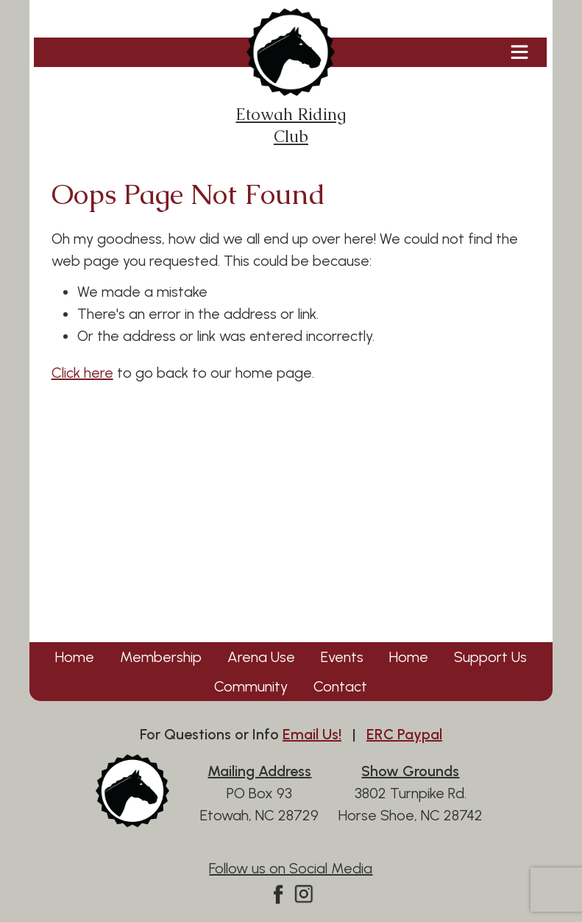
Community (251, 686)
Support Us (490, 657)
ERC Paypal (404, 734)
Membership (161, 657)
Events (342, 657)
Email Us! (312, 734)
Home (74, 657)
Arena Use (261, 657)
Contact (340, 686)
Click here (82, 372)
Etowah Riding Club (290, 77)
